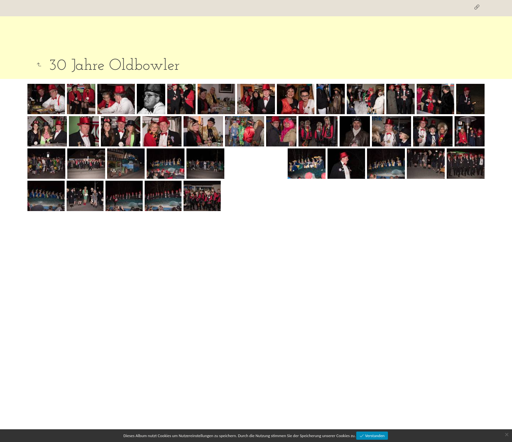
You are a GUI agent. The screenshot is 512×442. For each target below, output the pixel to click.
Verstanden (374, 435)
